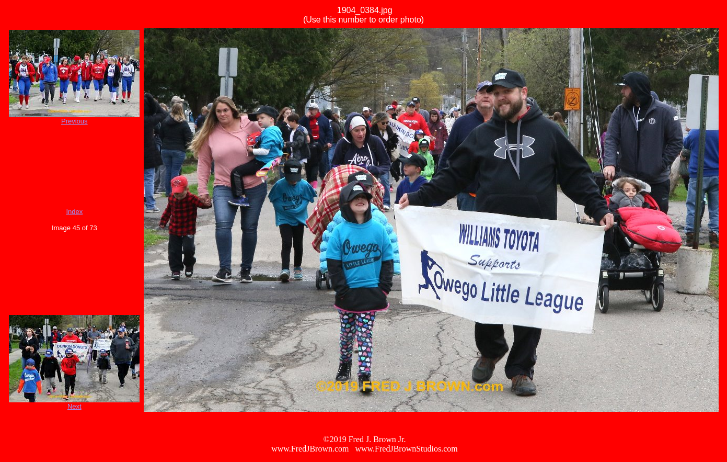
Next (74, 406)
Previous (74, 121)
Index (74, 212)
